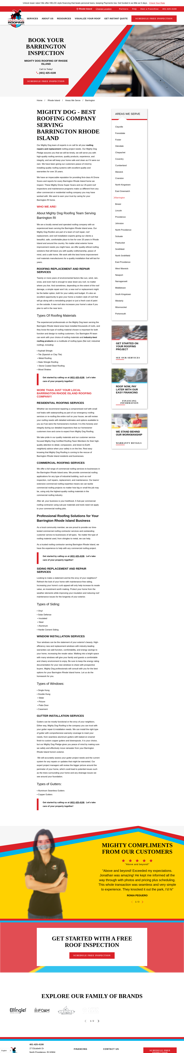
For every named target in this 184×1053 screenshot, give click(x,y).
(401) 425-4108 (47, 73)
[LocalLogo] (16, 18)
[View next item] (98, 1021)
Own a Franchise (149, 9)
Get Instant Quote (116, 18)
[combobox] (6, 1050)
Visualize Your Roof (88, 18)
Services (32, 18)
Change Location (104, 9)
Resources (64, 18)
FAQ (134, 9)
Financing (80, 1049)
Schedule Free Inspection (154, 18)
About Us (47, 18)
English (4, 1051)
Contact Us (111, 1049)
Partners (123, 9)
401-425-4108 (169, 9)
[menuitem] (32, 19)
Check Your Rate (157, 3)
